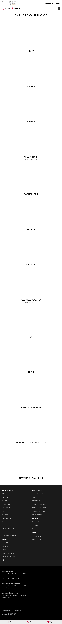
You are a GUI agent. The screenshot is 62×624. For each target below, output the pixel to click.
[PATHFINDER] (31, 180)
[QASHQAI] (31, 72)
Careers (34, 529)
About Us (35, 525)
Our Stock (5, 543)
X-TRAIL (4, 501)
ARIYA (4, 525)
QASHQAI (5, 497)
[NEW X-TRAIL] (31, 143)
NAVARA (5, 515)
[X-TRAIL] (31, 107)
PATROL (4, 511)
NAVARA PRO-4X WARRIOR (11, 532)
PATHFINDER (6, 508)
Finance (4, 550)
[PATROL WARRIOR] (31, 393)
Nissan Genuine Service (39, 504)
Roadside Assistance (39, 511)
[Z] (31, 322)
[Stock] (10, 622)
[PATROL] (31, 215)
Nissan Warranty (37, 515)
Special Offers (6, 546)
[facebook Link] (3, 560)
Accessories (36, 501)
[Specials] (51, 622)
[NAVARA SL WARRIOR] (31, 463)
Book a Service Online (39, 494)
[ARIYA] (31, 358)
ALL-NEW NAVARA (8, 518)
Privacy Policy (36, 536)
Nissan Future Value (8, 556)
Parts (34, 497)
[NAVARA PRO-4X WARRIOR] (31, 428)
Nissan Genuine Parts (39, 508)
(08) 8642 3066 (10, 576)
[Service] (31, 622)
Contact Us (35, 522)
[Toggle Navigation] (59, 8)
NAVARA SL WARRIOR (9, 535)
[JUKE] (31, 37)
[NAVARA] (31, 250)
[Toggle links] (9, 614)
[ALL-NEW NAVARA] (31, 286)
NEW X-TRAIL (6, 504)
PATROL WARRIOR (8, 528)
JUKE (3, 494)
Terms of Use (36, 539)
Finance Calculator (8, 553)
